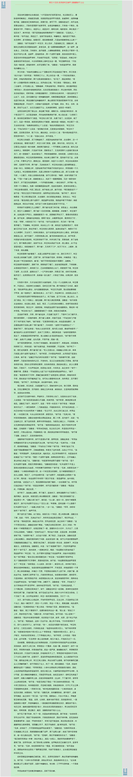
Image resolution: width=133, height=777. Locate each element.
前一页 (3, 4)
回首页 (3, 7)
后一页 (3, 2)
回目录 (3, 6)
